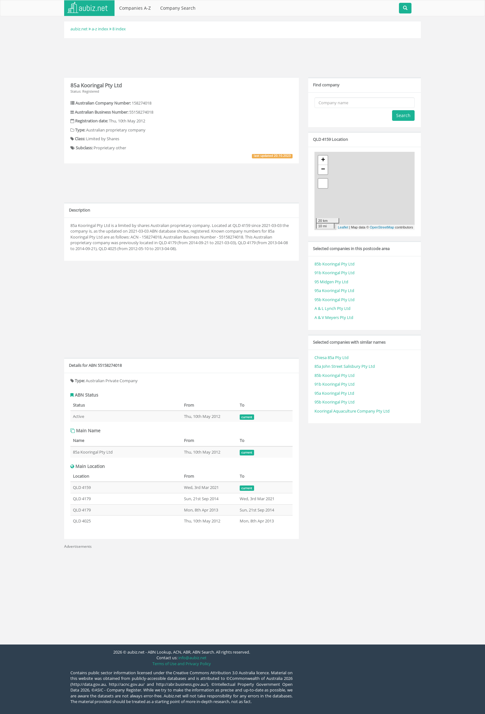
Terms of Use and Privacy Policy (181, 663)
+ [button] (323, 160)
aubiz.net (79, 29)
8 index (119, 29)
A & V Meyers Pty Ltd (333, 317)
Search (403, 115)
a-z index (100, 29)
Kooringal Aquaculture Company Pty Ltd (352, 411)
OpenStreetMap (382, 227)
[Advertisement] (242, 57)
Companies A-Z (135, 8)
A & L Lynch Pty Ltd (332, 308)
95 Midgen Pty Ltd (331, 282)
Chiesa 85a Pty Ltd (331, 357)
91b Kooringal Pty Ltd (334, 272)
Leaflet (343, 227)
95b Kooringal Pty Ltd (334, 299)
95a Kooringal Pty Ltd (334, 290)
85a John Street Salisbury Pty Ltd (344, 366)
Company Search (178, 8)
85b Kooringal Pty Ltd (334, 264)
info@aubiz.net (192, 657)
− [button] (323, 169)
